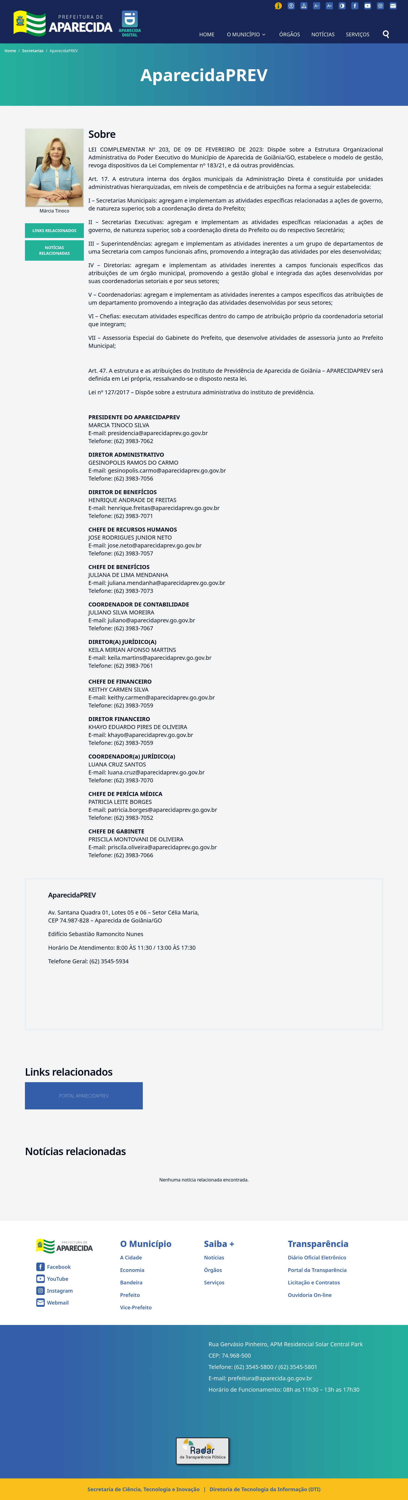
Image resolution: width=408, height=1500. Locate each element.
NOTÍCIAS (323, 34)
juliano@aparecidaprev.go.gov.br (151, 620)
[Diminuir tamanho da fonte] (316, 5)
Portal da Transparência (317, 1270)
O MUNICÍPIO (247, 34)
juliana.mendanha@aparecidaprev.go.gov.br (166, 583)
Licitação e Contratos (314, 1282)
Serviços (214, 1282)
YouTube (57, 1278)
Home (10, 50)
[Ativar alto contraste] (342, 5)
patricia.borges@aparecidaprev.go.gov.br (162, 810)
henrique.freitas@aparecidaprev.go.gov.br (164, 508)
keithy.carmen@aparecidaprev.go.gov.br (161, 697)
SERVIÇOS (357, 34)
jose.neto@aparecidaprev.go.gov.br (154, 545)
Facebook (59, 1266)
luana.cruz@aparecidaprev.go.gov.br (156, 772)
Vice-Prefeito (136, 1307)
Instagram (60, 1290)
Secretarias (33, 50)
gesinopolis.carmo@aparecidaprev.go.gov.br (167, 470)
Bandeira (131, 1282)
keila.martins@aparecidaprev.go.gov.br (159, 657)
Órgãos (213, 1270)
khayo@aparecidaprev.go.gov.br (150, 735)
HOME (206, 34)
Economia (132, 1270)
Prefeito (130, 1295)
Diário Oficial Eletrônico (317, 1257)
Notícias (214, 1257)
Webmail (58, 1302)
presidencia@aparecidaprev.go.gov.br (158, 433)
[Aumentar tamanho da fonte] (329, 5)
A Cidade (131, 1257)
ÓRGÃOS (289, 34)
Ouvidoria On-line (310, 1295)
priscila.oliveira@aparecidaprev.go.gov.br (162, 847)
